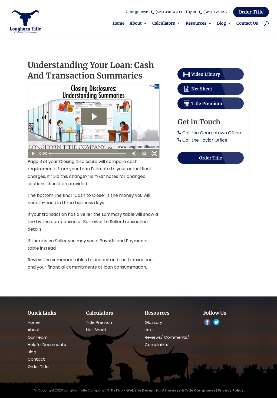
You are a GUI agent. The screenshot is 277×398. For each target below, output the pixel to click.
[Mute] (134, 153)
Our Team (38, 337)
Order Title (251, 12)
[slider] (88, 153)
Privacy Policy (230, 390)
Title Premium (202, 103)
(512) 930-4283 (166, 12)
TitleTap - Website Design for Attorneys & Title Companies (161, 390)
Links (149, 329)
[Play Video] (33, 153)
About (136, 23)
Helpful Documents (47, 344)
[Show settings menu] (144, 153)
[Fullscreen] (154, 153)
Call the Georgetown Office (211, 133)
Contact (36, 359)
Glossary (153, 322)
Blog (221, 23)
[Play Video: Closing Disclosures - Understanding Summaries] (94, 116)
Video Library (201, 74)
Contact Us (247, 23)
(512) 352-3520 (214, 12)
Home (118, 23)
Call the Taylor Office (204, 140)
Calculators (163, 23)
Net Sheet (197, 89)
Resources (196, 23)
